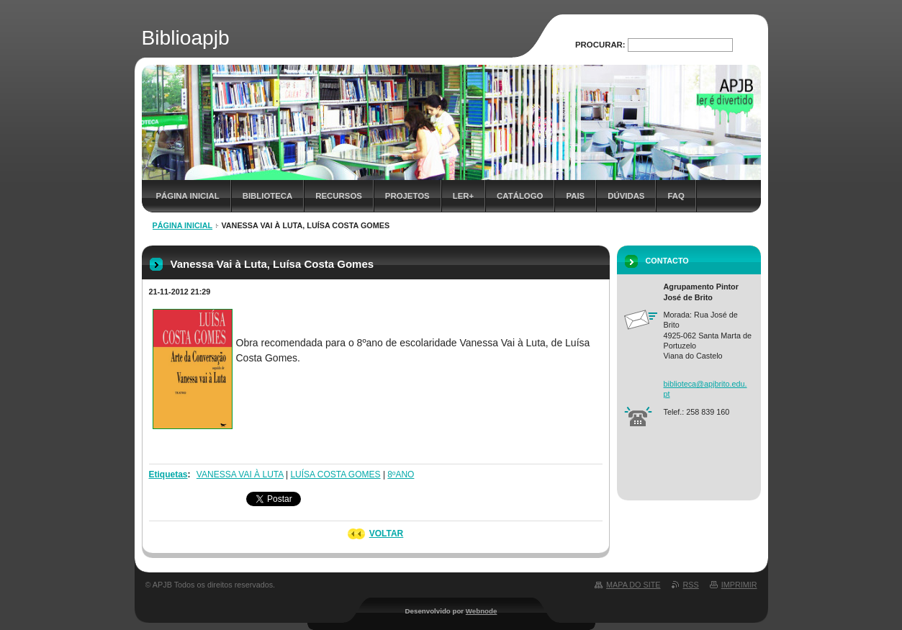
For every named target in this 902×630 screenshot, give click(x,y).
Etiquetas (168, 474)
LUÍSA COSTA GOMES (335, 474)
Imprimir (739, 584)
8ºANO (400, 474)
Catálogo (520, 196)
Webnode (481, 611)
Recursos (338, 196)
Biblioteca (268, 196)
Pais (575, 196)
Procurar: (600, 44)
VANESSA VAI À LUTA (240, 474)
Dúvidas (626, 196)
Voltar (386, 533)
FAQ (675, 196)
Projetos (407, 196)
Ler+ (463, 196)
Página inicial (188, 196)
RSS (691, 584)
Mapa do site (633, 584)
